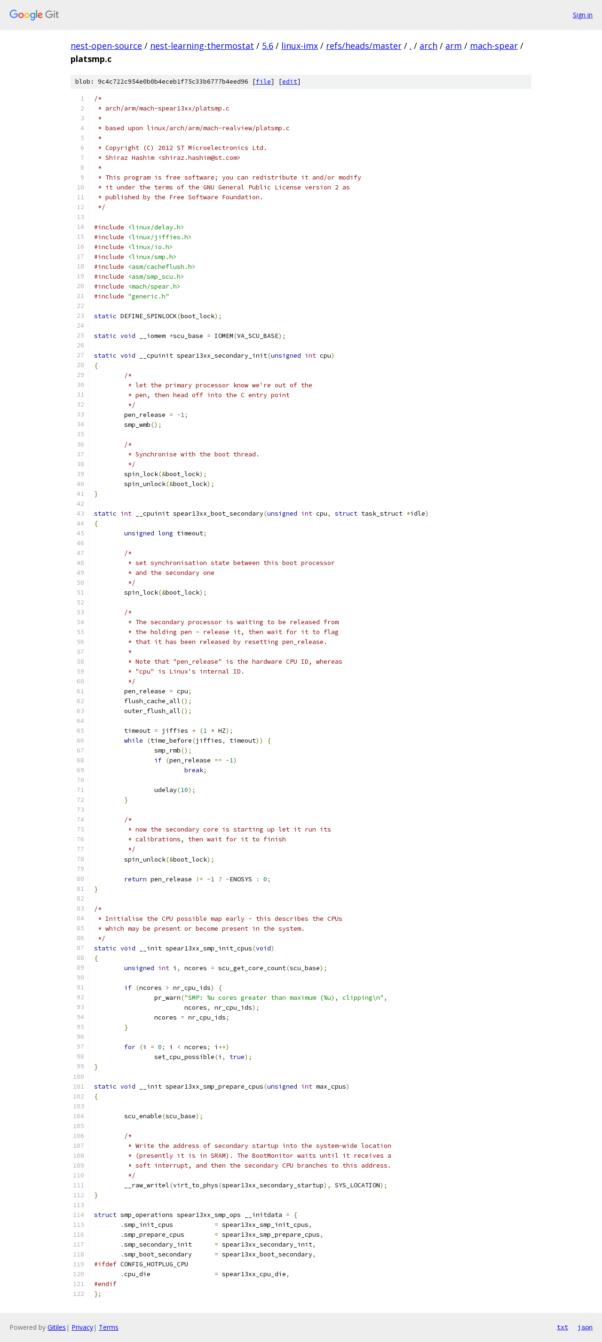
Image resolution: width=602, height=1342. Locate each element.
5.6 (267, 45)
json (585, 1327)
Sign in (583, 14)
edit (289, 82)
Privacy (82, 1327)
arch (428, 45)
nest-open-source (106, 45)
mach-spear (494, 45)
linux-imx (299, 45)
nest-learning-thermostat (202, 45)
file (263, 82)
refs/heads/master (364, 45)
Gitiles (57, 1327)
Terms (109, 1327)
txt (562, 1327)
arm (453, 45)
